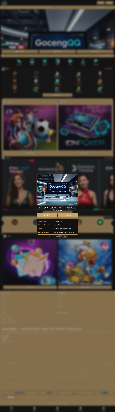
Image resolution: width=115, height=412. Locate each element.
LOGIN (68, 215)
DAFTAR (47, 215)
